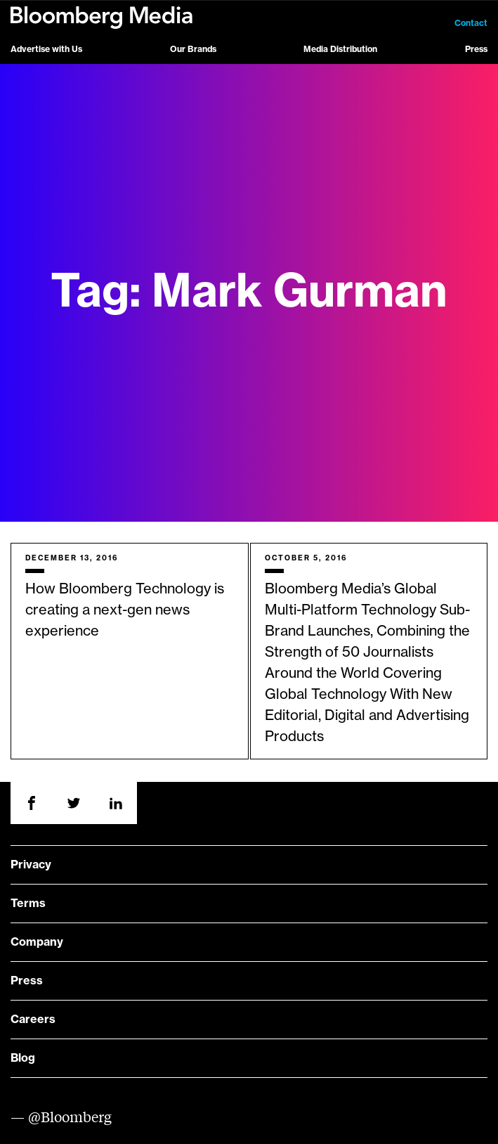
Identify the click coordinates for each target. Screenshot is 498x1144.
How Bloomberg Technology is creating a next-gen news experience (124, 610)
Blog (23, 1058)
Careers (33, 1019)
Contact (470, 23)
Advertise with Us (46, 49)
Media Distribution (340, 49)
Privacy (31, 864)
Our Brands (193, 49)
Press (476, 49)
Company (37, 942)
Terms (28, 903)
